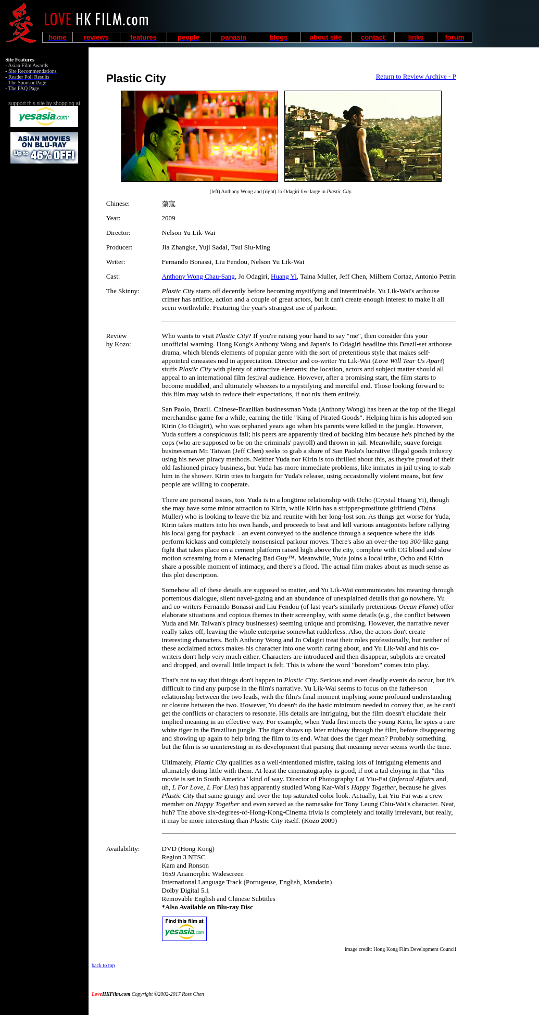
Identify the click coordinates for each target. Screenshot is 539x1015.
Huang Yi (284, 276)
